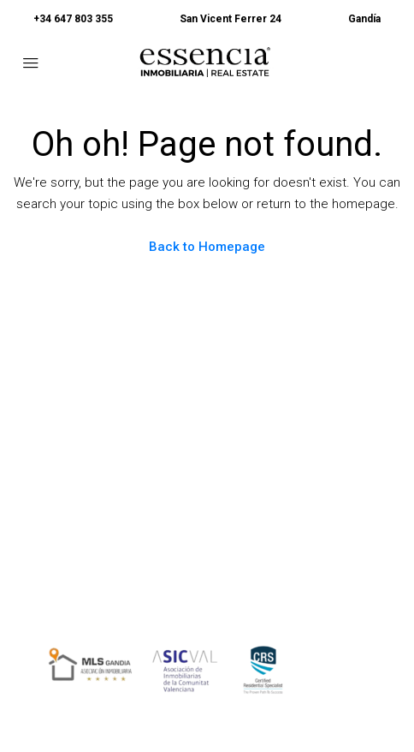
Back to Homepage (207, 246)
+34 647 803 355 (73, 19)
